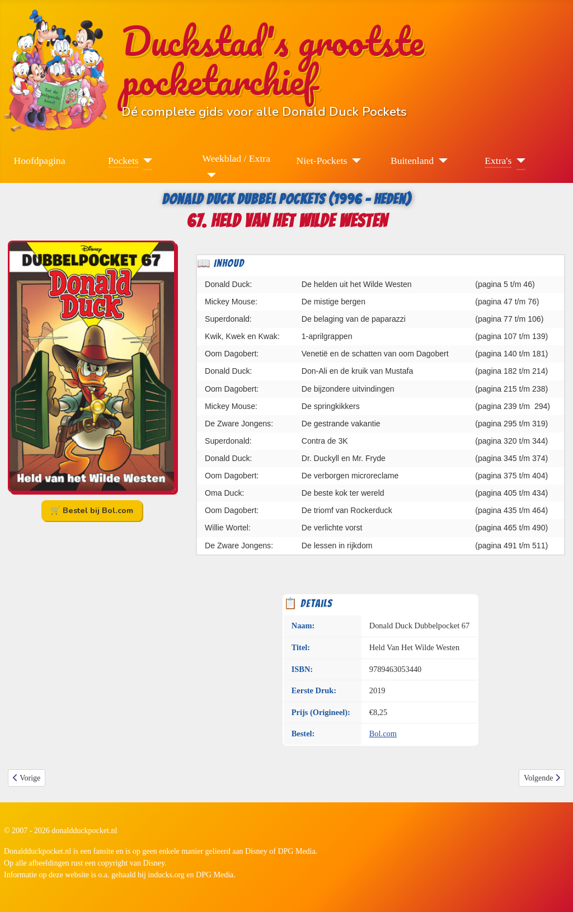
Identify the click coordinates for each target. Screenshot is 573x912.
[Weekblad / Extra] (209, 175)
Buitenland (412, 160)
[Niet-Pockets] (354, 160)
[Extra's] (518, 160)
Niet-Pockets (322, 160)
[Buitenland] (441, 160)
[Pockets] (146, 160)
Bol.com (383, 733)
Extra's (498, 160)
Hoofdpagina (39, 160)
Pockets (123, 160)
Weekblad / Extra (236, 158)
